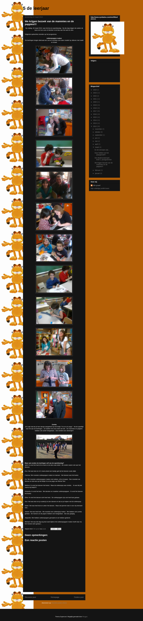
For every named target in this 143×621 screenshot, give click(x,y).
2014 (95, 120)
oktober (98, 132)
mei (96, 141)
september (99, 135)
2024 (95, 90)
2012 (95, 126)
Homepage (55, 597)
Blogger (84, 616)
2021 (95, 99)
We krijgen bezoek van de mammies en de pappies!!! (104, 164)
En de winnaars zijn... (102, 150)
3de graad (96, 185)
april (96, 144)
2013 (95, 123)
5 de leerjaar (36, 8)
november (98, 129)
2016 (95, 114)
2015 (95, 117)
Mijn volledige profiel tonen (100, 188)
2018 (95, 108)
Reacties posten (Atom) (59, 603)
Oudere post (79, 597)
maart (97, 147)
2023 (95, 93)
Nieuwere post (30, 597)
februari (98, 170)
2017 (95, 111)
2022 (95, 96)
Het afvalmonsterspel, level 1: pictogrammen (103, 159)
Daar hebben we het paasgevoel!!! (102, 154)
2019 (95, 105)
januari (97, 173)
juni (96, 138)
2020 (95, 102)
